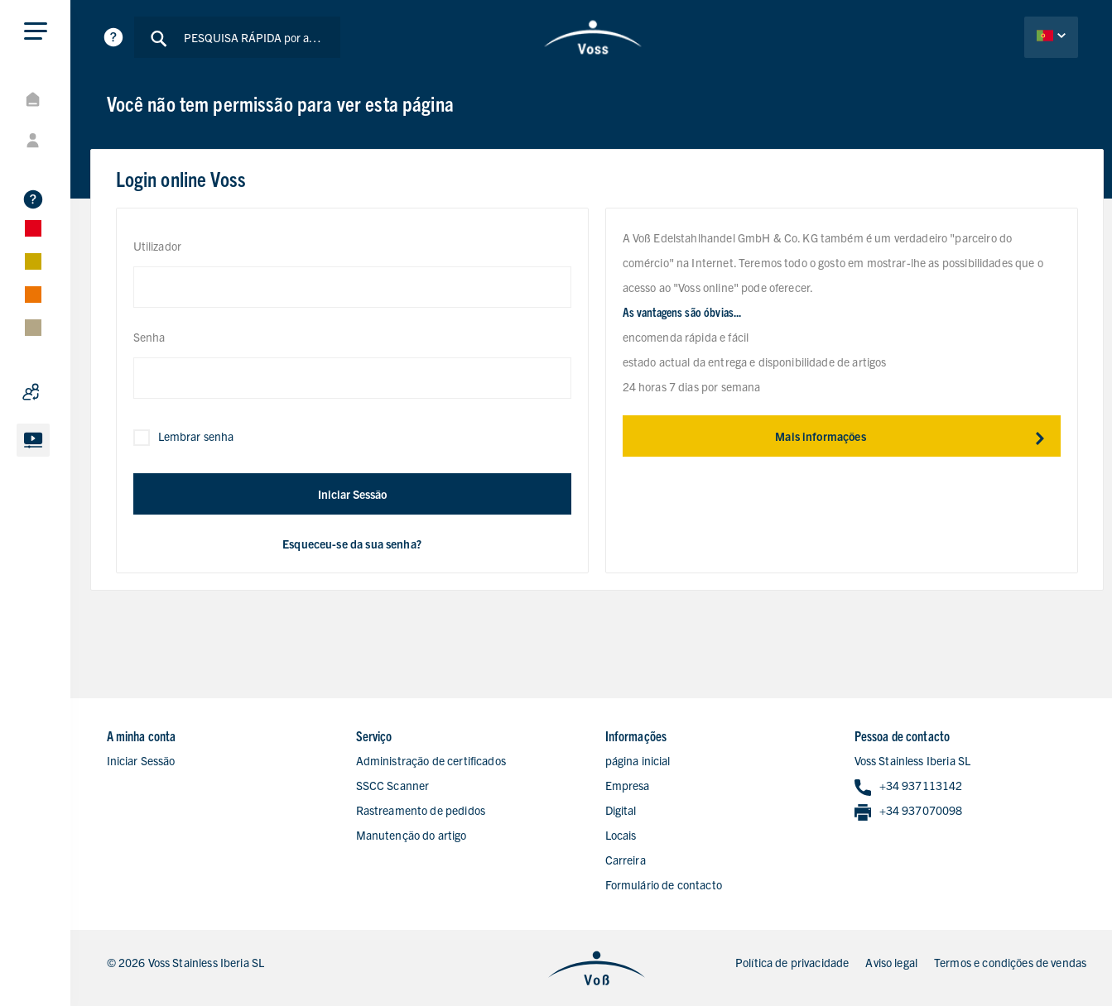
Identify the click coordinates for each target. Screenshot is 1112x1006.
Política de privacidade (792, 962)
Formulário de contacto (663, 884)
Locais (621, 834)
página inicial (638, 760)
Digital (621, 809)
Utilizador (157, 245)
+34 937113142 (908, 786)
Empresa (627, 785)
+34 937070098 (908, 811)
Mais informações (917, 436)
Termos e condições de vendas (1010, 962)
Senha (149, 336)
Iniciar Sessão (352, 493)
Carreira (625, 859)
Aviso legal (891, 962)
